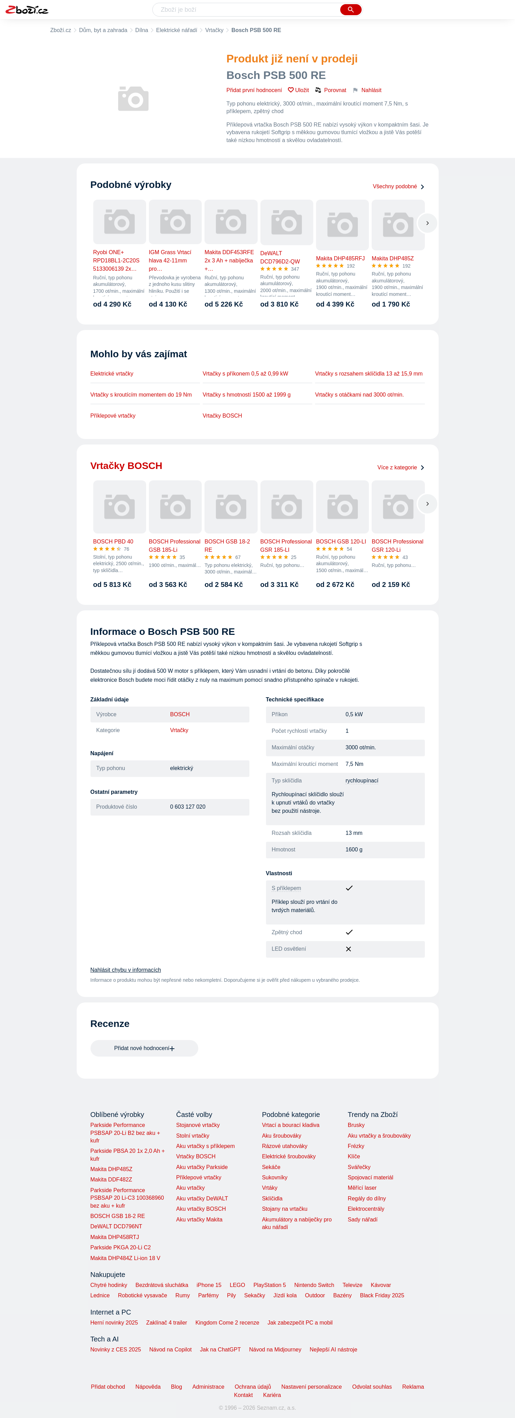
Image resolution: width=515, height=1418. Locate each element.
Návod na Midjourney (275, 1349)
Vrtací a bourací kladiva (291, 1125)
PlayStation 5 (270, 1285)
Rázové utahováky (284, 1146)
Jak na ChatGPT (220, 1349)
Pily (231, 1295)
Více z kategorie (401, 467)
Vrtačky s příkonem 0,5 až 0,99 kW (245, 374)
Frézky (356, 1146)
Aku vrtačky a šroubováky (379, 1136)
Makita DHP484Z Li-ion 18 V (125, 1258)
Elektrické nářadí (176, 30)
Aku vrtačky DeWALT (202, 1198)
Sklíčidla (272, 1198)
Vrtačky (214, 30)
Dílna (141, 30)
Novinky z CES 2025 (115, 1349)
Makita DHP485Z (111, 1169)
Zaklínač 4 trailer (166, 1323)
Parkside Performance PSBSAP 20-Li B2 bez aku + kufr (125, 1133)
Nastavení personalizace (312, 1387)
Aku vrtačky (190, 1188)
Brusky (356, 1125)
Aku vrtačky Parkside (202, 1167)
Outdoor (315, 1295)
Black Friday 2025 (382, 1295)
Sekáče (271, 1167)
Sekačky (254, 1295)
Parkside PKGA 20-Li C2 (120, 1247)
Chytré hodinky (108, 1285)
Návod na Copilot (170, 1349)
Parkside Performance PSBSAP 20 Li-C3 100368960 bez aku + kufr (127, 1198)
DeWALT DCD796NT (116, 1226)
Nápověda (148, 1387)
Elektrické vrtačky (111, 374)
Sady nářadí (363, 1219)
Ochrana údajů (253, 1387)
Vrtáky (269, 1188)
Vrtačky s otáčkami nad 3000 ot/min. (359, 395)
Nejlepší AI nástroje (333, 1349)
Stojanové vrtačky (198, 1125)
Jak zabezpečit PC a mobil (300, 1323)
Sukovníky (274, 1177)
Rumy (182, 1295)
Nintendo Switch (314, 1285)
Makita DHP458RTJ (114, 1237)
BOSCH (180, 714)
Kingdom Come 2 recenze (227, 1323)
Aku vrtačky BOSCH (201, 1209)
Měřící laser (362, 1188)
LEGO (237, 1285)
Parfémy (208, 1295)
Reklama (413, 1387)
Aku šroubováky (281, 1136)
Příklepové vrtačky (113, 416)
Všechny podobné (399, 186)
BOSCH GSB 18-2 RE (117, 1216)
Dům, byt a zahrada (103, 30)
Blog (176, 1387)
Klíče (354, 1156)
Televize (353, 1285)
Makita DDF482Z (111, 1179)
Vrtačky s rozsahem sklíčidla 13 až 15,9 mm (369, 374)
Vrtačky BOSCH (222, 416)
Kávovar (381, 1285)
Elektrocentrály (366, 1209)
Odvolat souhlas (372, 1387)
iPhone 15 (209, 1285)
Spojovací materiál (370, 1177)
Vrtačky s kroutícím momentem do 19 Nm (141, 395)
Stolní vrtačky (192, 1136)
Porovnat (330, 90)
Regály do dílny (367, 1198)
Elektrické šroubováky (289, 1156)
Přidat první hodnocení (254, 90)
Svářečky (359, 1167)
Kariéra (272, 1395)
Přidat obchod (108, 1387)
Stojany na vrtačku (284, 1209)
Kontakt (243, 1395)
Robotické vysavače (142, 1295)
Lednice (100, 1295)
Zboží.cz (60, 30)
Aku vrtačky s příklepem (205, 1146)
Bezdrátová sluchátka (161, 1285)
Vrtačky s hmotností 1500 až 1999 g (247, 395)
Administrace (208, 1387)
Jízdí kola (285, 1295)
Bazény (342, 1295)
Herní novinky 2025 (114, 1323)
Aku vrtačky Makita (199, 1219)
